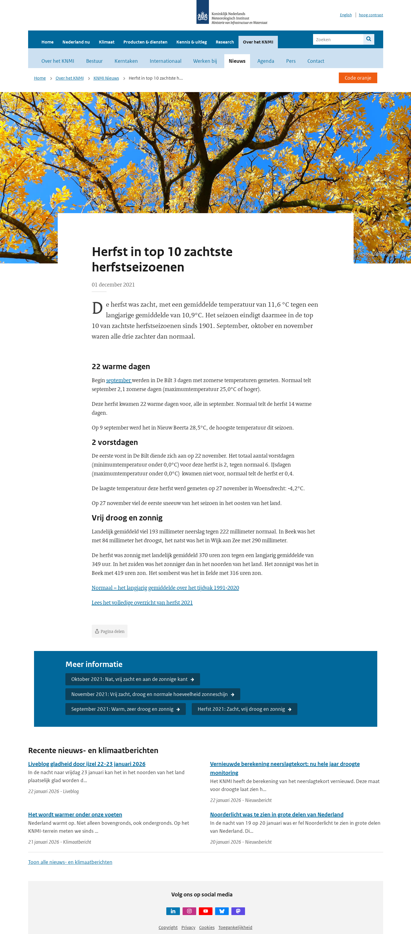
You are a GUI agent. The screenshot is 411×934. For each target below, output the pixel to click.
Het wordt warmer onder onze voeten (75, 814)
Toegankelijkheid (235, 927)
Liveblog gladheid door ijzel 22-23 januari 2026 (87, 764)
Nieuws (237, 61)
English (346, 14)
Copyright (168, 927)
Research (225, 42)
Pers (291, 61)
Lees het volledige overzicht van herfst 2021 (142, 602)
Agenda (265, 61)
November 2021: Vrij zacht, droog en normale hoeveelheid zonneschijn (149, 694)
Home (47, 42)
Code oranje (358, 78)
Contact (315, 61)
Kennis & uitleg (191, 42)
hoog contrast (371, 14)
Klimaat (107, 42)
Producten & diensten (145, 42)
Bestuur (94, 61)
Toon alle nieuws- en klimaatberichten (70, 862)
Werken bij (205, 61)
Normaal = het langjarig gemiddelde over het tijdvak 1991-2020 (165, 587)
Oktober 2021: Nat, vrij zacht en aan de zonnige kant (129, 679)
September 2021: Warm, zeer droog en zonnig (122, 709)
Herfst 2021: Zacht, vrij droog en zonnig (241, 709)
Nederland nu (76, 42)
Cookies (207, 927)
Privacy (188, 927)
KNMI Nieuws (106, 78)
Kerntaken (126, 61)
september (119, 380)
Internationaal (165, 61)
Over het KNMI (258, 42)
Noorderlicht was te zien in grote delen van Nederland (277, 814)
